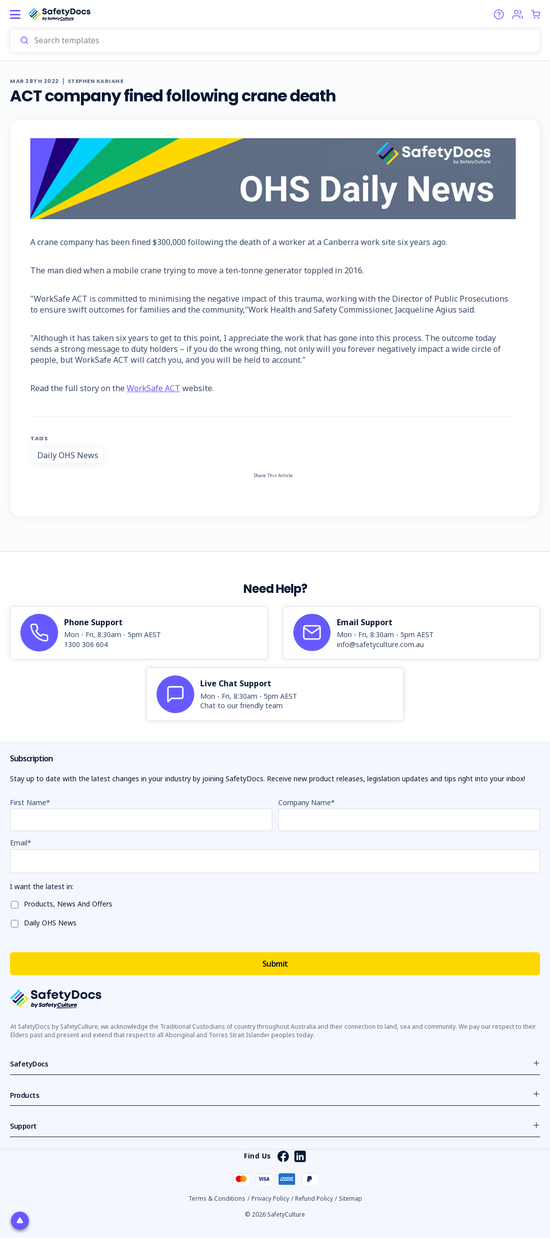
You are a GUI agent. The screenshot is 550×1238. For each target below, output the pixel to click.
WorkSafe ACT (153, 388)
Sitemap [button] (350, 1198)
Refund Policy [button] (314, 1198)
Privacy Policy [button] (270, 1198)
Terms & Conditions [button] (216, 1198)
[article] (139, 633)
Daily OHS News (67, 455)
